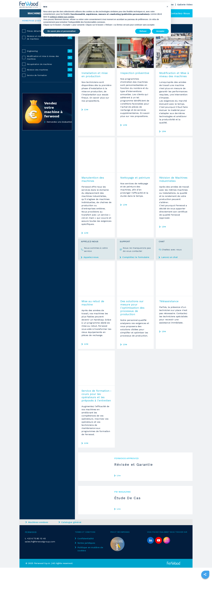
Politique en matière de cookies (89, 550)
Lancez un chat (168, 257)
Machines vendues (37, 524)
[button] (167, 6)
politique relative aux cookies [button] (62, 17)
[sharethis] (205, 574)
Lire (86, 109)
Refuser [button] (143, 31)
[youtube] (158, 542)
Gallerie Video (185, 4)
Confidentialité (84, 540)
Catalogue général (70, 524)
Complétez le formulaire (134, 257)
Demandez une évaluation (58, 122)
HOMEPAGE (28, 21)
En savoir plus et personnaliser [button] (62, 31)
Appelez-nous (89, 257)
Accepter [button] (160, 31)
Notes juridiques (85, 544)
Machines (35, 13)
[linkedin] (150, 542)
